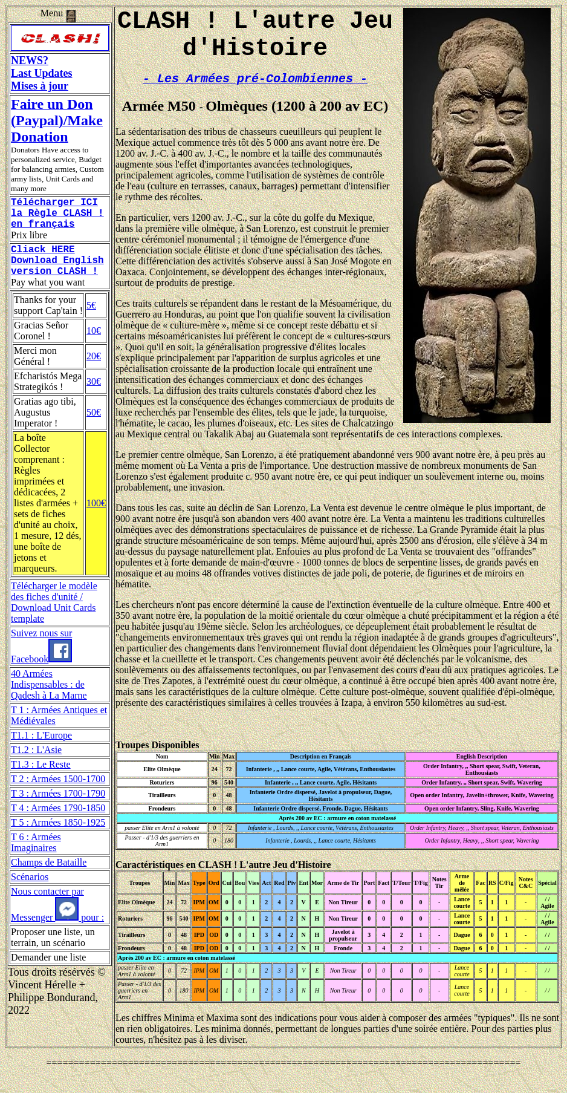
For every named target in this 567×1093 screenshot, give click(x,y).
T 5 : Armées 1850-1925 (58, 837)
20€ (93, 370)
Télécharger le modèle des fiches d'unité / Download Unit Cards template (54, 616)
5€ (91, 320)
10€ (93, 345)
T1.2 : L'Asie (36, 764)
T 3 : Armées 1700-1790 (58, 808)
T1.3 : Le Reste (41, 779)
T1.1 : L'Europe (41, 750)
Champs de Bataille (48, 877)
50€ (93, 427)
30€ (93, 396)
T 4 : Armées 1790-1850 (58, 822)
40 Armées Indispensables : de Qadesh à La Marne (49, 699)
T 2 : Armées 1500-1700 (58, 793)
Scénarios (29, 891)
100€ (96, 517)
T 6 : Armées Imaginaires (36, 856)
